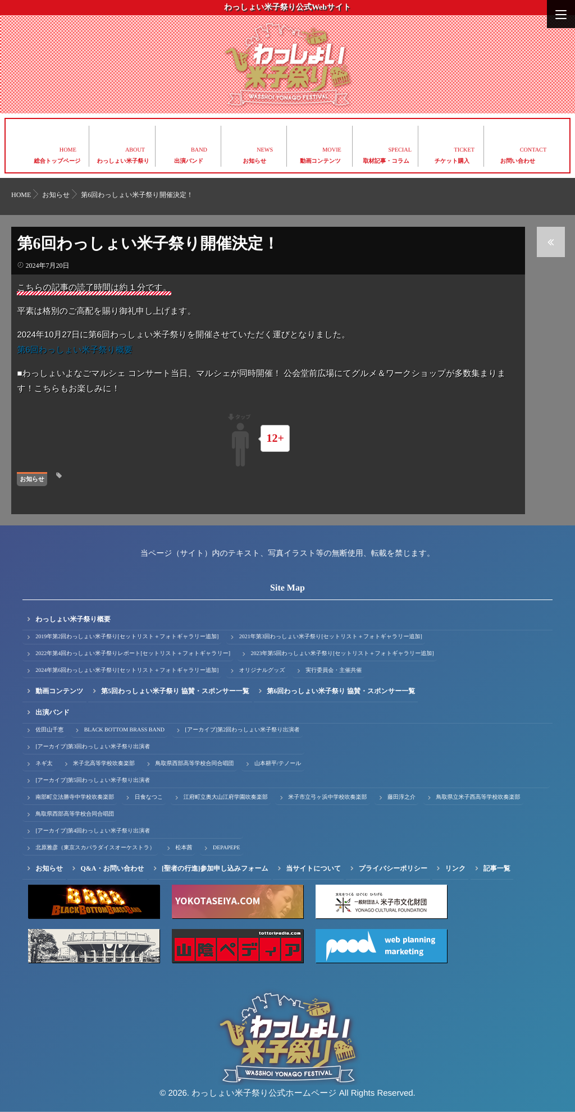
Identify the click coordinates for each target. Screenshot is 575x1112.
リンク (455, 868)
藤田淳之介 (401, 797)
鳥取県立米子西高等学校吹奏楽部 (478, 797)
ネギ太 (43, 764)
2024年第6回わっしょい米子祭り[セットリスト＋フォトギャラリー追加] (126, 670)
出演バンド (188, 161)
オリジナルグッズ (262, 670)
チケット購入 (452, 161)
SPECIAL (400, 150)
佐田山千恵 (49, 730)
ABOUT (135, 150)
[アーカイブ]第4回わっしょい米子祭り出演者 (92, 831)
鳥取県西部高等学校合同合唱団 (195, 764)
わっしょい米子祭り (123, 161)
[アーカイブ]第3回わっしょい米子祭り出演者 (92, 747)
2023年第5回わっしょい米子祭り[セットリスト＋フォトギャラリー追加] (341, 654)
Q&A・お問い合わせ (112, 868)
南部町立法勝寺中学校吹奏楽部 (74, 797)
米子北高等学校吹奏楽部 (104, 764)
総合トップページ (57, 161)
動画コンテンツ (320, 161)
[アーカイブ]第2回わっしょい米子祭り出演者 (242, 730)
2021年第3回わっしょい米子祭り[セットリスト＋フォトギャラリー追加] (330, 637)
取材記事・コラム (386, 161)
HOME (68, 150)
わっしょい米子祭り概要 (73, 619)
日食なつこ (149, 797)
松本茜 (183, 848)
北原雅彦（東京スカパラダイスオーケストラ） (95, 848)
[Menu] (561, 14)
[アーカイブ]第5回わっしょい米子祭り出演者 (92, 780)
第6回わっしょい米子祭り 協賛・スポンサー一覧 (341, 691)
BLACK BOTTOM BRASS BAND (124, 730)
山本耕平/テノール (277, 764)
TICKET (464, 150)
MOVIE (331, 150)
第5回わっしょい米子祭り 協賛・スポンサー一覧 (175, 691)
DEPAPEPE (226, 848)
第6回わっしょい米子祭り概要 (74, 350)
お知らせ (255, 161)
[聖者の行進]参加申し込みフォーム (215, 868)
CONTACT (533, 150)
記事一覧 (496, 868)
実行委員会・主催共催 (333, 670)
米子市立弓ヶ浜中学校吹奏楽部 (327, 797)
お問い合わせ (517, 161)
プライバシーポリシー (393, 868)
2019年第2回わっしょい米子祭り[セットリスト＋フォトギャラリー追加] (126, 637)
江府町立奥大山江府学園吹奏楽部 (226, 797)
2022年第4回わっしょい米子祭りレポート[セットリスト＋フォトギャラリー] (132, 654)
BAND (199, 150)
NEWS (265, 150)
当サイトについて (313, 868)
